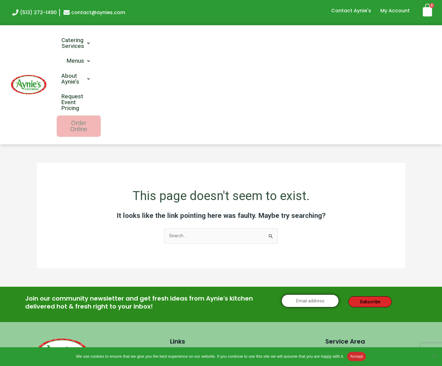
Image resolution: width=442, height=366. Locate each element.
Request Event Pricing (338, 40)
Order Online (407, 41)
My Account (395, 10)
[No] (434, 356)
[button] (166, 40)
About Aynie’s (271, 40)
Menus (221, 40)
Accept (356, 356)
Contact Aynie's (351, 10)
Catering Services (166, 40)
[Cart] (429, 10)
